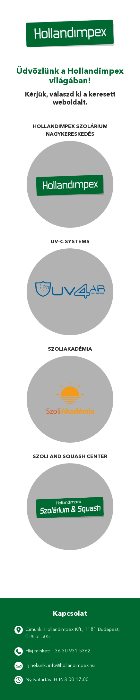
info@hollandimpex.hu (71, 665)
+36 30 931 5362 (71, 651)
